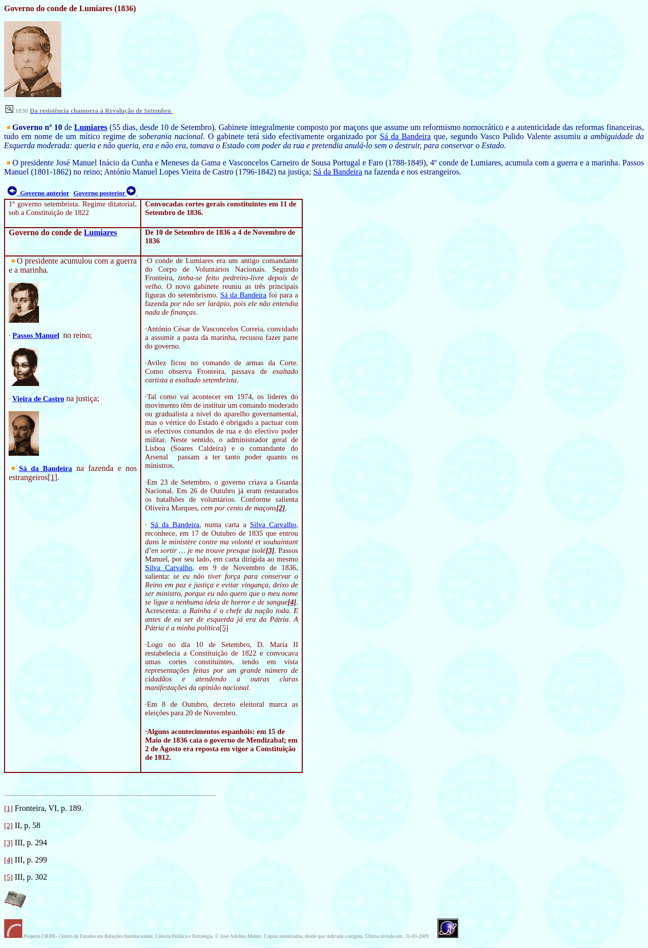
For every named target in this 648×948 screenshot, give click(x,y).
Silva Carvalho (273, 525)
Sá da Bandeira (405, 136)
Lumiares (90, 127)
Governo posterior (105, 193)
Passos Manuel (36, 335)
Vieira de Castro (38, 399)
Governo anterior (38, 193)
